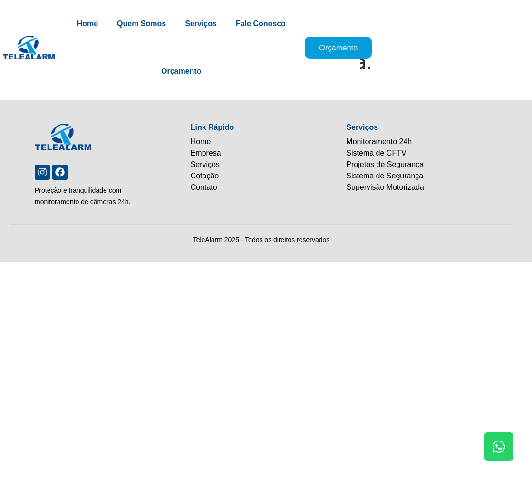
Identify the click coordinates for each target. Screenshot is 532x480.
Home (97, 24)
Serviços (211, 24)
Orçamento (191, 71)
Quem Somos (151, 24)
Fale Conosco (271, 24)
